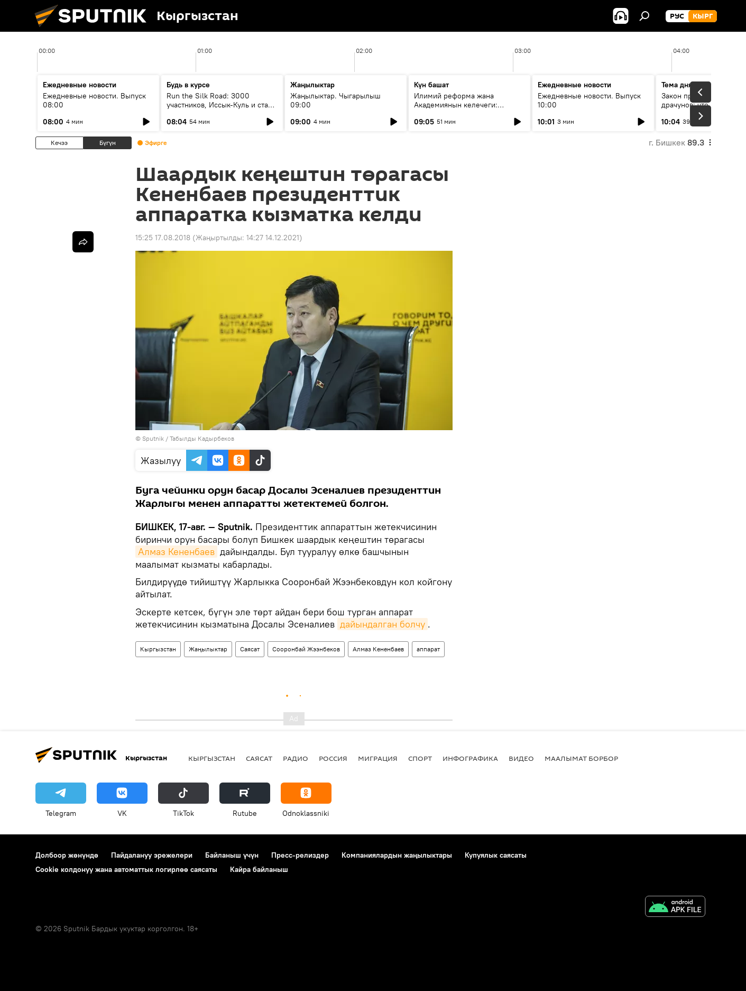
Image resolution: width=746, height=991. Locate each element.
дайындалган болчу (382, 624)
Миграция (378, 758)
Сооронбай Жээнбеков (306, 649)
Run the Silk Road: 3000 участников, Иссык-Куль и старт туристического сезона (221, 105)
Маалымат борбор (581, 758)
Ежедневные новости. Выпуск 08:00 (94, 100)
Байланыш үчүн (232, 855)
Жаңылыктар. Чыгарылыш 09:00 (335, 100)
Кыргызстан (158, 649)
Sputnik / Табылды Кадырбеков (188, 438)
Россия (333, 758)
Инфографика (470, 758)
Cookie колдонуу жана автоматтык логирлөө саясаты (126, 869)
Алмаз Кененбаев (176, 551)
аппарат (428, 649)
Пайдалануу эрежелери (151, 855)
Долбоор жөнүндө (66, 855)
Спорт (420, 758)
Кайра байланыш (259, 869)
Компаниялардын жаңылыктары (397, 855)
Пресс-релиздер (300, 855)
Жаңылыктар (208, 649)
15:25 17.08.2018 (162, 237)
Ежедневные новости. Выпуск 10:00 (589, 100)
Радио (295, 758)
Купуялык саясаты (496, 855)
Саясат (250, 649)
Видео (521, 758)
